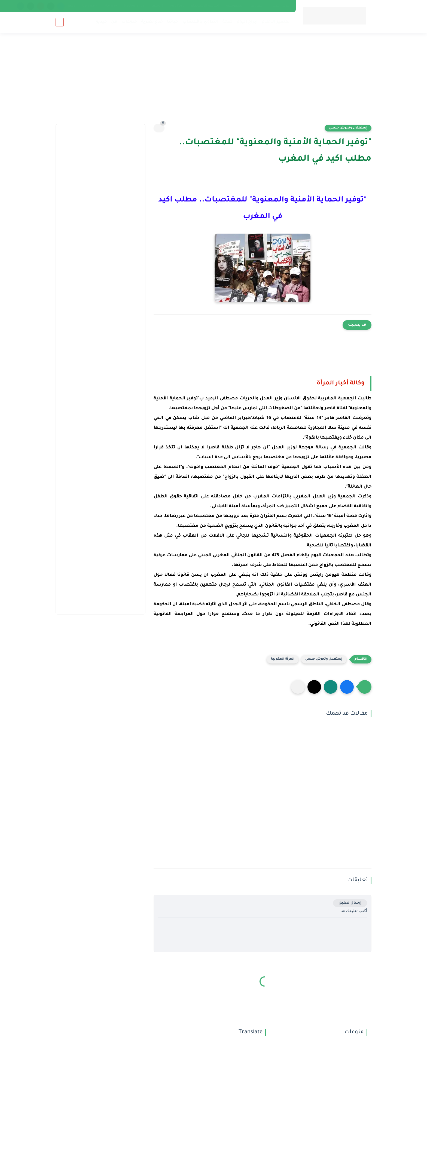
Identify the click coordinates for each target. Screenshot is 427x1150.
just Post (177, 6)
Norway (110, 6)
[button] (347, 687)
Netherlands (134, 6)
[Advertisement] (213, 82)
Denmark (89, 6)
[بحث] (60, 22)
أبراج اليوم (247, 22)
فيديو (101, 22)
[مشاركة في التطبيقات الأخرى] (298, 687)
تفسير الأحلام (276, 22)
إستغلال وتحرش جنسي (348, 128)
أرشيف (157, 6)
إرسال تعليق (350, 903)
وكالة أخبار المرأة (341, 383)
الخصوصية (234, 6)
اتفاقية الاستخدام (205, 6)
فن (114, 22)
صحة (227, 22)
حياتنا (172, 22)
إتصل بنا (257, 6)
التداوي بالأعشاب (200, 22)
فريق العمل (280, 6)
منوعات (129, 22)
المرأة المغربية (282, 659)
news (71, 6)
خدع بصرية (152, 22)
